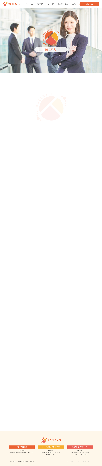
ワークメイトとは (28, 12)
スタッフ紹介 (50, 12)
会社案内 (74, 12)
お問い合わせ (89, 12)
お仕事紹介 (40, 12)
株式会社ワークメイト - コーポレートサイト (13, 4)
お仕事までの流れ (63, 12)
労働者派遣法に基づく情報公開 (26, 461)
